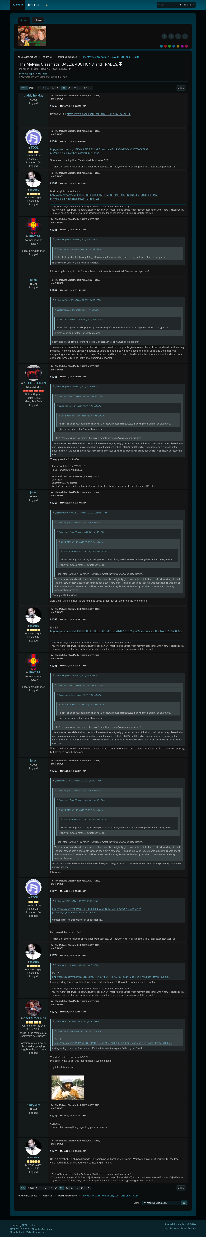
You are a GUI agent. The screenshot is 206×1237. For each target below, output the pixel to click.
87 (75, 88)
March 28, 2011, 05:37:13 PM (73, 1115)
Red (165, 46)
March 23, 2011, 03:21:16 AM (73, 771)
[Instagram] (178, 36)
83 (53, 88)
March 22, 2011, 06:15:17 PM (73, 230)
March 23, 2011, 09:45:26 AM (73, 891)
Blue (173, 46)
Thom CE (34, 236)
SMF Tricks (28, 1225)
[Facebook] (164, 36)
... (48, 88)
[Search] (180, 5)
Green (169, 46)
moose (34, 189)
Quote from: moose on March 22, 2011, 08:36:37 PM (77, 965)
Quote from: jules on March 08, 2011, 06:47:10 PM (76, 240)
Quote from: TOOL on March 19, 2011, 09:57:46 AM (76, 901)
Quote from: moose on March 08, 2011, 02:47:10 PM (79, 249)
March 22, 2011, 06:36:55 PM (73, 377)
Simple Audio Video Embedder (27, 1232)
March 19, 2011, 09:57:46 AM (73, 141)
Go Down (24, 88)
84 (58, 88)
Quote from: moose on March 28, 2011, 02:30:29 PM (77, 1021)
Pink (186, 46)
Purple (182, 46)
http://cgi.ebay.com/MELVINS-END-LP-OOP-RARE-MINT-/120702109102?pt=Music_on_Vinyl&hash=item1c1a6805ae (116, 631)
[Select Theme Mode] (46, 5)
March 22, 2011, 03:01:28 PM (73, 183)
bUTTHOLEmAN (35, 383)
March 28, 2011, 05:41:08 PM (73, 1151)
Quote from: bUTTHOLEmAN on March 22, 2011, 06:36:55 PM (81, 513)
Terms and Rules (178, 1228)
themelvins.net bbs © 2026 (180, 1224)
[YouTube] (185, 36)
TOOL (34, 147)
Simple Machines (42, 1229)
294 (85, 88)
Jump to (137, 1203)
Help (166, 1228)
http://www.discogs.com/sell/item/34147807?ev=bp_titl (99, 113)
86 (69, 88)
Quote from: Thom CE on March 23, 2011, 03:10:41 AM (78, 781)
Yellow (178, 46)
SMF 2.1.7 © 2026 (20, 1229)
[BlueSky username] (171, 36)
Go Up (23, 1188)
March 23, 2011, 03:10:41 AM (73, 666)
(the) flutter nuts (34, 1018)
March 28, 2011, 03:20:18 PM (73, 1012)
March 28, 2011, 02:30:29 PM (73, 955)
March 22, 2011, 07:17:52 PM (73, 503)
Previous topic (26, 73)
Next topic (41, 73)
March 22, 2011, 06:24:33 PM (73, 290)
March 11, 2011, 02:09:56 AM (73, 106)
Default (161, 46)
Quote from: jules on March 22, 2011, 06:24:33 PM (76, 387)
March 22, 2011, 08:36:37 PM (73, 619)
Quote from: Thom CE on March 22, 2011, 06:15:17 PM (78, 300)
